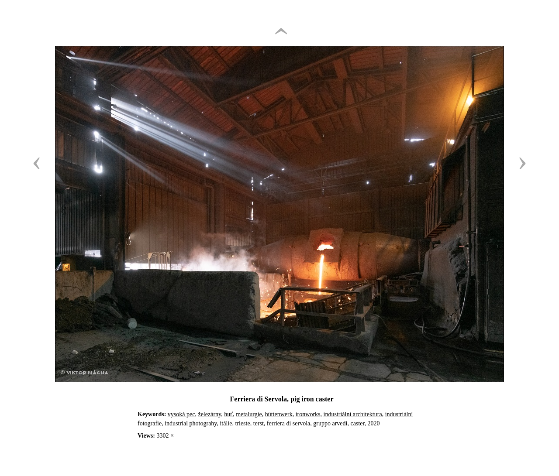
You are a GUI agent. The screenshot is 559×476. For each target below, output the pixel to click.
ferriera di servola (289, 423)
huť (228, 414)
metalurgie (249, 414)
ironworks (308, 414)
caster (357, 423)
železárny (209, 414)
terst (258, 423)
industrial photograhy (191, 423)
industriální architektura (353, 414)
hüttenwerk (279, 414)
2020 (374, 423)
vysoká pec (181, 414)
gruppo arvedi (330, 423)
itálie (226, 423)
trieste (242, 423)
